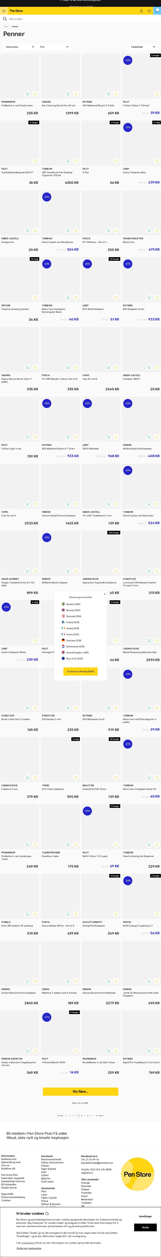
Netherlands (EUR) (73, 646)
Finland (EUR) (71, 622)
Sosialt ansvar (9, 1187)
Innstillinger (145, 1216)
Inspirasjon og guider (12, 1178)
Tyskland (86, 1202)
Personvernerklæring (13, 1197)
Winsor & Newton (51, 1204)
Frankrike (86, 1192)
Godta (145, 1227)
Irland (84, 1196)
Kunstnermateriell (51, 1159)
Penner (15, 26)
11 (91, 1115)
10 (87, 1115)
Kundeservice (8, 1159)
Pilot (43, 1191)
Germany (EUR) (71, 640)
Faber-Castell (49, 1197)
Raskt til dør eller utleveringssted (80, 3)
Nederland (87, 1199)
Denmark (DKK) (71, 616)
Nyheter (45, 1178)
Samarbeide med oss (13, 1181)
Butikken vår (8, 1168)
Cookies (6, 1200)
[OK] (80, 19)
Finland (85, 1189)
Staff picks (47, 1181)
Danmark (86, 1186)
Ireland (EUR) (70, 628)
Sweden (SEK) (71, 604)
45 (97, 1115)
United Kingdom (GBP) (75, 652)
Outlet (45, 1175)
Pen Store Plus (9, 1174)
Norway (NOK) (71, 610)
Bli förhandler (8, 1184)
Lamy (44, 1194)
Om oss (5, 1165)
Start (6, 26)
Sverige (85, 1182)
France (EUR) (70, 634)
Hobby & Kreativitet (52, 1162)
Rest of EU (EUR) (72, 658)
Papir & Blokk (48, 1168)
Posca (44, 1200)
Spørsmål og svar (11, 1162)
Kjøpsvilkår (7, 1193)
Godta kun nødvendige (29, 1248)
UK (82, 1206)
